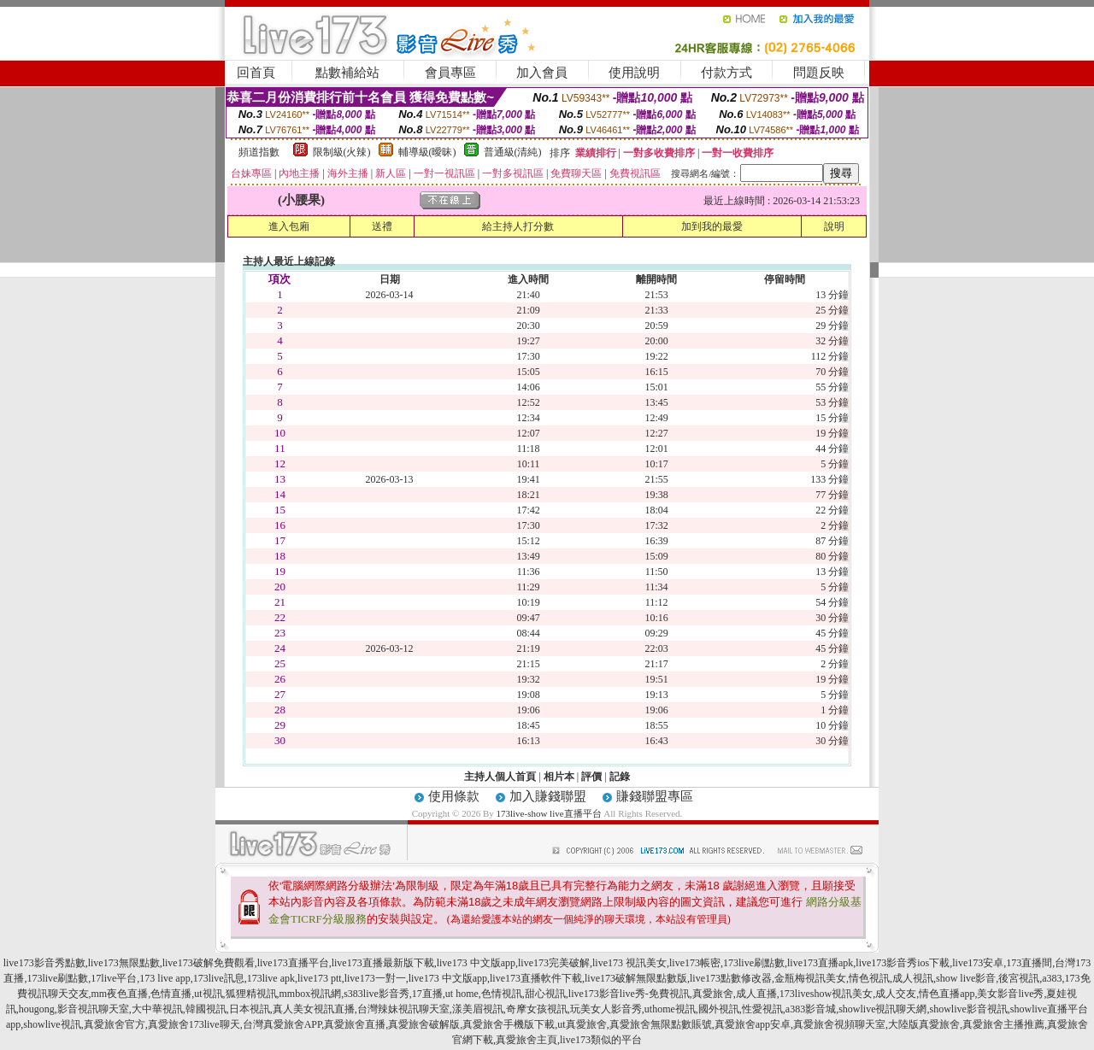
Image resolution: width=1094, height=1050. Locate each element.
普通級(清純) (513, 152)
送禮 (382, 226)
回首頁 (256, 72)
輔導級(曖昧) (427, 152)
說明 (834, 226)
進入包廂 (288, 226)
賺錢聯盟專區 (654, 796)
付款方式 (726, 72)
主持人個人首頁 (500, 777)
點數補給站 (347, 72)
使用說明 (634, 72)
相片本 (559, 777)
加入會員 (542, 72)
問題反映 (818, 72)
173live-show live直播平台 (548, 813)
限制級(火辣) (342, 152)
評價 (591, 777)
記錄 (619, 777)
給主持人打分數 (518, 226)
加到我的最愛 (712, 226)
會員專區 (450, 72)
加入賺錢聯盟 (547, 796)
